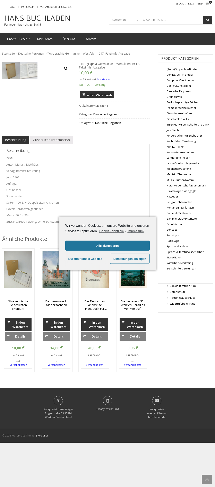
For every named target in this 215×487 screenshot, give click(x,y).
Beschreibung (15, 184)
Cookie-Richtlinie (111, 231)
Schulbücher (174, 224)
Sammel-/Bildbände (179, 213)
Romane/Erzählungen (180, 207)
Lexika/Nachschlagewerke (183, 163)
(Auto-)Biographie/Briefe (182, 69)
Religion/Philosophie (179, 202)
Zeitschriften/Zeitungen (181, 268)
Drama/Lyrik (174, 97)
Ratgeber (172, 196)
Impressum (27, 6)
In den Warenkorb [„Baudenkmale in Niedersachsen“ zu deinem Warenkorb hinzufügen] (58, 369)
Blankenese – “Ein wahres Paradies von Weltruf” (133, 349)
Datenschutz (178, 292)
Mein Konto (45, 39)
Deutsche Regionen (31, 53)
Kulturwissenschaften (180, 152)
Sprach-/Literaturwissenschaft (185, 252)
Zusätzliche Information (51, 184)
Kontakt (90, 39)
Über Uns (69, 39)
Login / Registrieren (191, 3)
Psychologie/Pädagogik (181, 191)
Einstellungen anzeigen (129, 258)
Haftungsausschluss (182, 298)
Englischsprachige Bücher (182, 102)
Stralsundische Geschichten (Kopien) (18, 349)
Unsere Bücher (17, 39)
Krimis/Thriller (175, 146)
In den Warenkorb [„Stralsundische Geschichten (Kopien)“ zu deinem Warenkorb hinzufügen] (20, 369)
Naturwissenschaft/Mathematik (186, 185)
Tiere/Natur (174, 257)
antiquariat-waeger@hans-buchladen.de (156, 457)
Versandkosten (103, 79)
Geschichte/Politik (178, 119)
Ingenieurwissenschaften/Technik (188, 124)
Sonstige (172, 229)
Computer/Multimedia (180, 80)
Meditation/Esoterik (179, 169)
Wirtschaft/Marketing (180, 263)
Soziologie (173, 241)
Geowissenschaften (179, 113)
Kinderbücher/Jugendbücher (184, 135)
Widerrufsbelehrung (182, 303)
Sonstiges (173, 235)
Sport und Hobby (177, 246)
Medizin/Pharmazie (179, 174)
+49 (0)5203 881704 (107, 453)
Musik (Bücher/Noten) (180, 180)
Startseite (8, 53)
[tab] (15, 184)
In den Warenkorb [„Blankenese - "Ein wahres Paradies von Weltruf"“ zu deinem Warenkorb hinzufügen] (135, 369)
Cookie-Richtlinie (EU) (183, 286)
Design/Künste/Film (179, 86)
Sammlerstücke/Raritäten (182, 218)
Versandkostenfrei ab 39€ (55, 6)
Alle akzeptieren (107, 245)
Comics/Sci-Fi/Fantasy (180, 74)
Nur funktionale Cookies (85, 258)
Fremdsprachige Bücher (181, 108)
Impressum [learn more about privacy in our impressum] (135, 231)
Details (20, 381)
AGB (12, 6)
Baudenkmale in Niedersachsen (56, 347)
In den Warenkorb (99, 95)
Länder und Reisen (178, 157)
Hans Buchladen (37, 18)
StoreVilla (42, 480)
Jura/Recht (173, 130)
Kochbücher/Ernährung (181, 141)
